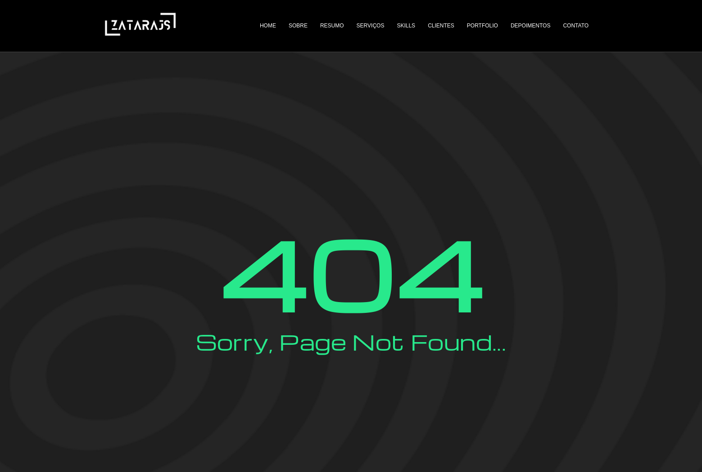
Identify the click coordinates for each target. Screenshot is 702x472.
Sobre (298, 25)
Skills (406, 25)
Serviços (371, 25)
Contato (576, 25)
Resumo (332, 25)
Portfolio (482, 25)
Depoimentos (530, 25)
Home (268, 25)
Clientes (441, 25)
